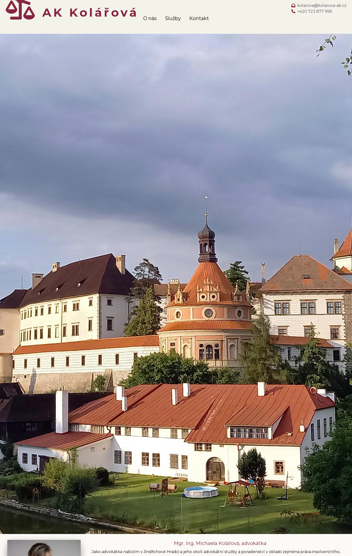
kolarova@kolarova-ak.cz (321, 5)
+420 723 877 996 (314, 11)
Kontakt (199, 18)
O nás (150, 18)
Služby (173, 18)
